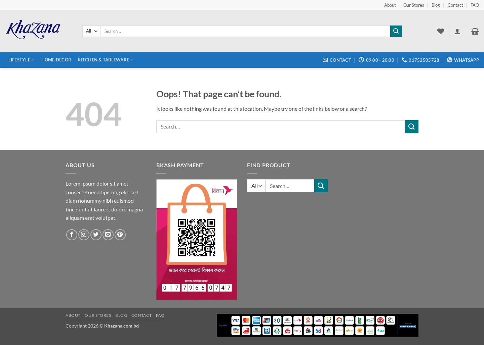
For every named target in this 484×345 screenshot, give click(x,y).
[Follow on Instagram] (83, 234)
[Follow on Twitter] (96, 234)
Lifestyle (21, 60)
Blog (436, 5)
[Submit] (396, 31)
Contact (455, 5)
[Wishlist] (440, 31)
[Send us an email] (108, 234)
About (390, 5)
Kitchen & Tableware (105, 60)
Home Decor (56, 59)
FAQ (475, 5)
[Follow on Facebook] (71, 234)
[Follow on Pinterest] (120, 234)
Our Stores (413, 5)
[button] (457, 31)
